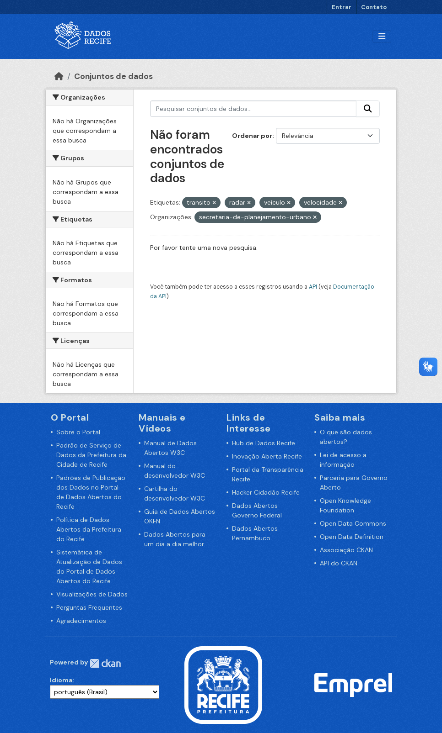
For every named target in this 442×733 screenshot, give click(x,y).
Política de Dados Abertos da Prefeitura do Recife (88, 529)
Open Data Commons (353, 523)
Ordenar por (252, 136)
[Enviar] (368, 108)
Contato (374, 7)
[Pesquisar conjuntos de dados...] (253, 108)
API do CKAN (338, 563)
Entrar (341, 7)
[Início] (59, 76)
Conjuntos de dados (113, 76)
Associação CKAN (346, 550)
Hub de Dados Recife (263, 443)
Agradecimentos (81, 621)
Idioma (61, 680)
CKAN (105, 663)
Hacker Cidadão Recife (266, 492)
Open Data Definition (351, 537)
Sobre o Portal (78, 432)
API (313, 286)
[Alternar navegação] (381, 36)
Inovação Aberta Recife (267, 456)
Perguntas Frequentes (89, 607)
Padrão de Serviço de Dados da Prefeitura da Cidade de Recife (91, 455)
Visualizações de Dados (92, 594)
